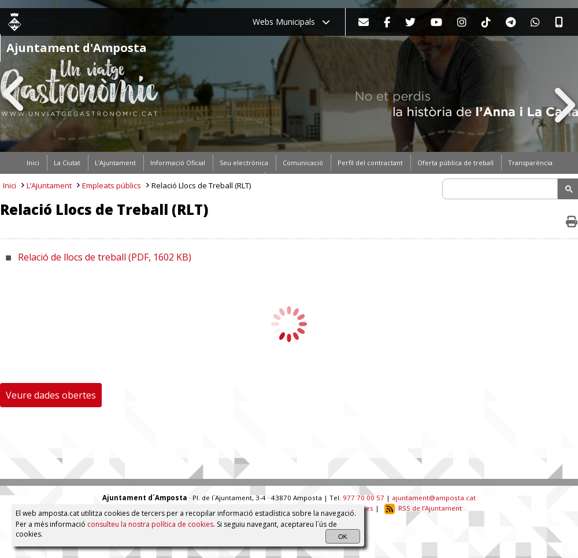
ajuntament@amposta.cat (434, 497)
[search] (502, 189)
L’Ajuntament (49, 185)
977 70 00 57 (363, 497)
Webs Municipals (291, 21)
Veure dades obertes (51, 395)
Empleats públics (111, 185)
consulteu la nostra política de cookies (150, 524)
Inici (9, 185)
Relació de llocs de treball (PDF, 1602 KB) (104, 257)
